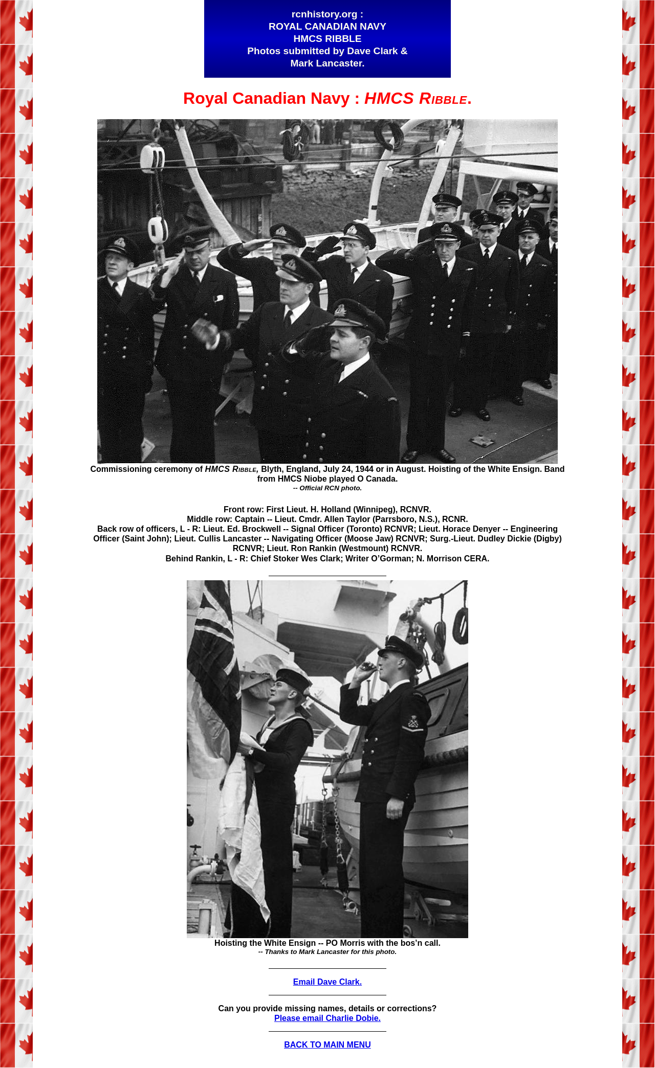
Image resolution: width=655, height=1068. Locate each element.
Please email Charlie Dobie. (327, 1018)
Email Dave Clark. (327, 982)
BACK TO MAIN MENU (327, 1044)
